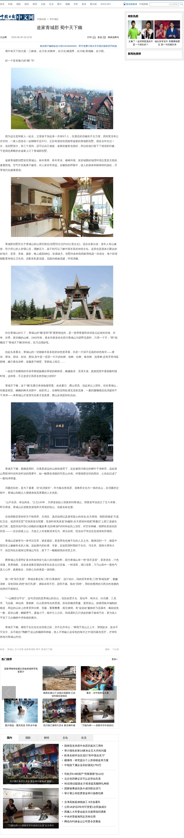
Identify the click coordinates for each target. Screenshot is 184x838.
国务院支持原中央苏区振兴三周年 (83, 745)
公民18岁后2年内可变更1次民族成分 (85, 806)
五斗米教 (19, 649)
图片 (59, 4)
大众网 (3, 37)
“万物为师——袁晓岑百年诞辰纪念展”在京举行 (31, 825)
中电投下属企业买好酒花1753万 (82, 765)
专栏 (76, 4)
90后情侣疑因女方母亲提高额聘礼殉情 (86, 783)
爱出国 (93, 4)
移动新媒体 (131, 4)
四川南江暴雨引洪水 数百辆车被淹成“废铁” (31, 781)
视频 (67, 4)
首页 (2, 4)
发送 (100, 37)
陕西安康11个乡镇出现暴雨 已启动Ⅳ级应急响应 (59, 694)
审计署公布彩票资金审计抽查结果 (83, 793)
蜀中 (38, 649)
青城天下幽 (46, 649)
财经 (35, 4)
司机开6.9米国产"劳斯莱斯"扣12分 (84, 773)
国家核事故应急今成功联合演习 (82, 788)
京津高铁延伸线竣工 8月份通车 (82, 802)
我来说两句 (113, 37)
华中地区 (54, 19)
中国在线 (41, 19)
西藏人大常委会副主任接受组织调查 (85, 811)
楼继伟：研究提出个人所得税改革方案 (86, 760)
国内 (27, 4)
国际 (18, 4)
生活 (51, 4)
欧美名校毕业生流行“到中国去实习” (84, 755)
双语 (84, 4)
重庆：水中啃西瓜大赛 (97, 693)
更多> (114, 659)
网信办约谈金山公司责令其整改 (82, 821)
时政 (10, 4)
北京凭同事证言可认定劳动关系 (82, 778)
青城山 (10, 649)
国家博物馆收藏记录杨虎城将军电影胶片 (21, 670)
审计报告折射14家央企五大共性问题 (85, 750)
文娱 (43, 4)
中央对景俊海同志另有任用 (80, 816)
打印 (89, 37)
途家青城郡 (29, 649)
